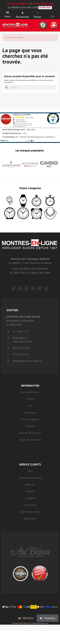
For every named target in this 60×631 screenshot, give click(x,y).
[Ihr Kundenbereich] (52, 12)
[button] (22, 13)
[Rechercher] (30, 87)
